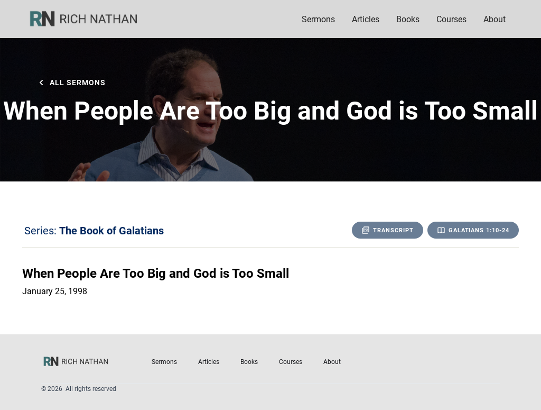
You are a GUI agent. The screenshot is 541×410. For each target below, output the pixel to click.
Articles (365, 18)
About (332, 361)
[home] (90, 19)
